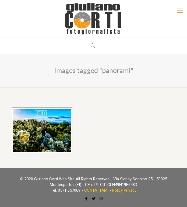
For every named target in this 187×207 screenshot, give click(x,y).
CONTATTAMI (96, 190)
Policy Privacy (124, 190)
